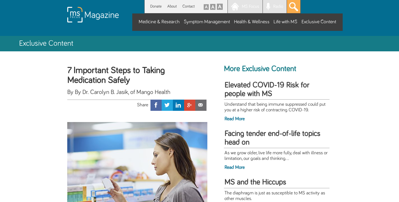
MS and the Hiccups (255, 182)
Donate (156, 6)
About (172, 6)
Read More (234, 118)
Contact (188, 6)
